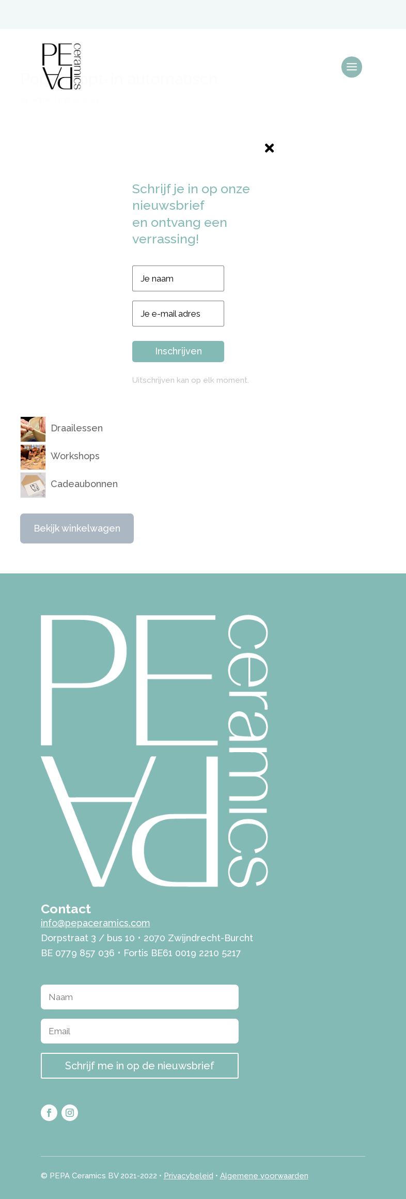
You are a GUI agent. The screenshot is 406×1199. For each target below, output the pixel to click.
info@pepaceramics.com (95, 922)
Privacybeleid (188, 1175)
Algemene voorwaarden (264, 1175)
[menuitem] (332, 13)
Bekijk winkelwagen (77, 528)
